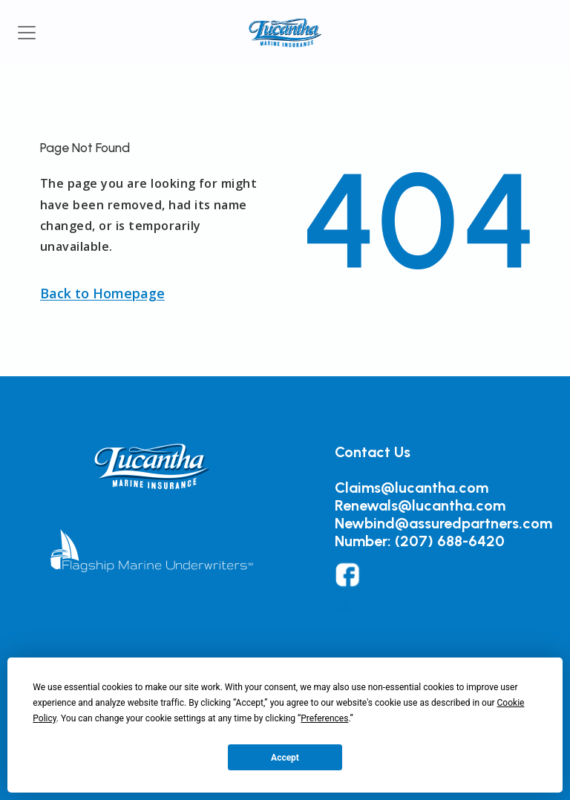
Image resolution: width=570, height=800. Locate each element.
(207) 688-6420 (450, 541)
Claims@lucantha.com (411, 487)
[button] (102, 293)
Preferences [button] (324, 718)
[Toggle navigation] (27, 33)
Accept (285, 758)
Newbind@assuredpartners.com (443, 523)
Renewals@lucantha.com (420, 505)
